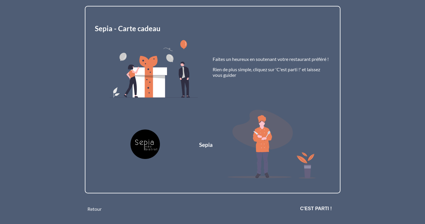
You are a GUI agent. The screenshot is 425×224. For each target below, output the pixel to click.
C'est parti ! (316, 208)
